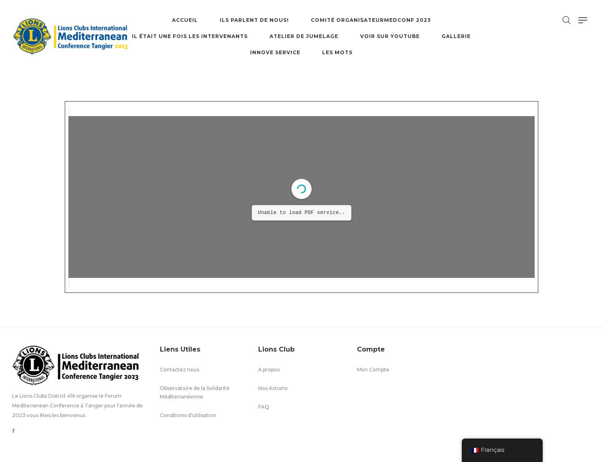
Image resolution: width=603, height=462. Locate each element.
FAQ (263, 407)
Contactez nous (179, 370)
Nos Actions (272, 388)
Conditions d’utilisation (188, 415)
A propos (269, 370)
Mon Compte (373, 370)
